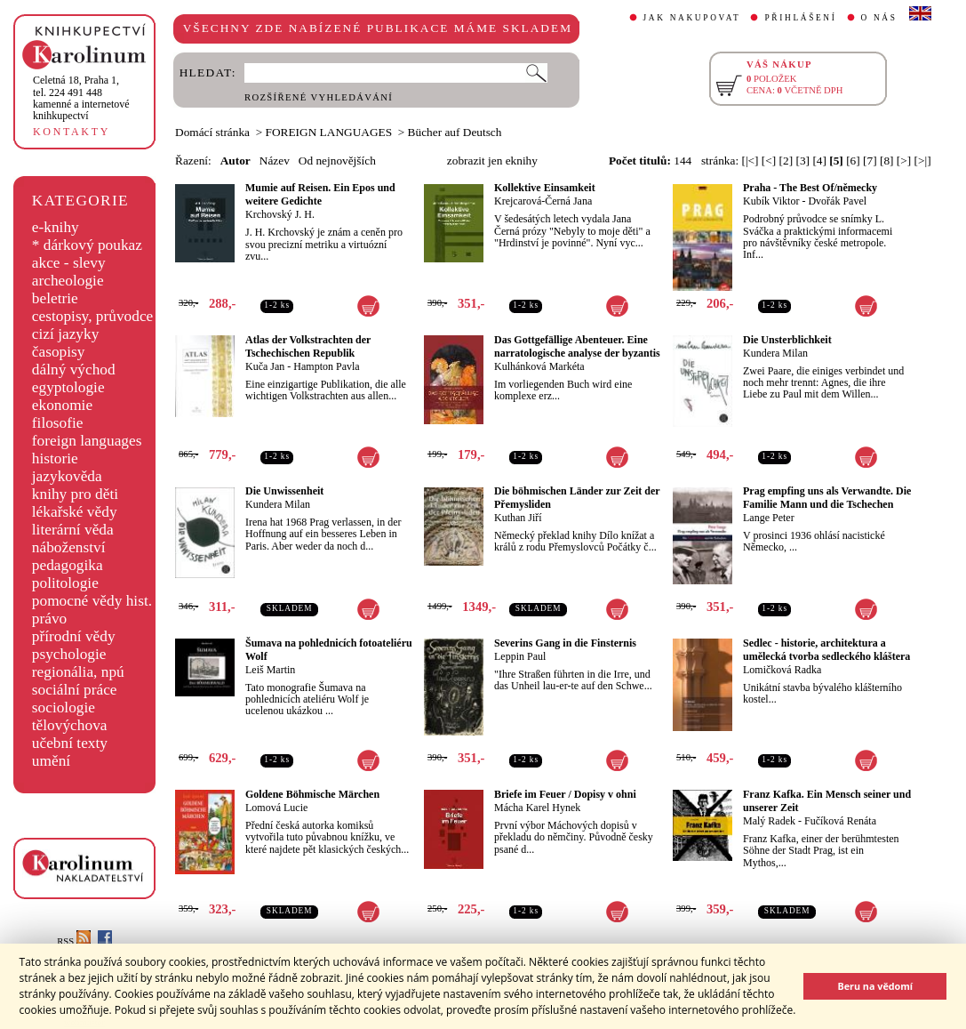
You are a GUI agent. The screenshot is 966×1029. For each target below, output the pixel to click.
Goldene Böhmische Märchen (312, 794)
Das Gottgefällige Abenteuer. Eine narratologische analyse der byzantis (577, 346)
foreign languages (87, 440)
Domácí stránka (212, 132)
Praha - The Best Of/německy (810, 187)
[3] (802, 160)
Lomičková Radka (782, 669)
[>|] (922, 160)
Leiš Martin (270, 669)
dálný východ (74, 369)
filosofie (58, 422)
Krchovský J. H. (280, 214)
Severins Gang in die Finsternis (565, 643)
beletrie (55, 298)
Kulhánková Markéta (539, 366)
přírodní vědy (74, 636)
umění (51, 760)
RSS (74, 941)
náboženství (69, 547)
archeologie (68, 280)
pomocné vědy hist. (92, 600)
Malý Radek (769, 821)
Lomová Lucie (276, 807)
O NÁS (879, 17)
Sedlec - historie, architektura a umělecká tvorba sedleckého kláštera (826, 650)
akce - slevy (69, 262)
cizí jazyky (66, 334)
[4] (819, 160)
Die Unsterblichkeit (787, 340)
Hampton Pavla (326, 366)
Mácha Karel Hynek (537, 807)
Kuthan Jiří (518, 517)
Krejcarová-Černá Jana (543, 201)
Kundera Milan (775, 353)
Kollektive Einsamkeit (544, 187)
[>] (904, 160)
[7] (870, 160)
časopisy (58, 351)
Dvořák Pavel (837, 201)
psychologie (69, 654)
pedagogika (67, 565)
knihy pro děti (75, 494)
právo (49, 618)
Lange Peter (768, 517)
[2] (786, 160)
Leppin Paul (520, 656)
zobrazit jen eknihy (492, 160)
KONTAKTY (71, 131)
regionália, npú (78, 671)
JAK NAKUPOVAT (692, 17)
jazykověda (67, 476)
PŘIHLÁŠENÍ (800, 17)
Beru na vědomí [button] (875, 986)
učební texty (70, 743)
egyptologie (68, 387)
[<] (769, 160)
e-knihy (55, 227)
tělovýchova (70, 725)
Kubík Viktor (771, 201)
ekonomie (62, 405)
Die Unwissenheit (284, 491)
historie (55, 458)
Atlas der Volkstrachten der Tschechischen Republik (308, 346)
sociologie (63, 707)
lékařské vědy (74, 511)
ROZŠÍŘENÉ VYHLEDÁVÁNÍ (318, 97)
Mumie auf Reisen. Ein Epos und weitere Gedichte (320, 194)
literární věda (73, 529)
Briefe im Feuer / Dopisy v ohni (565, 794)
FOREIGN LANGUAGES (329, 132)
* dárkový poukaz (87, 245)
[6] (853, 160)
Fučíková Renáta (840, 821)
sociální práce (74, 689)
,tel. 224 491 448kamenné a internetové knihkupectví (81, 98)
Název (274, 160)
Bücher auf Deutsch (455, 132)
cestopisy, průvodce (93, 316)
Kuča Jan (264, 366)
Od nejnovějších (337, 160)
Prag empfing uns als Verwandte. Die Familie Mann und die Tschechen (827, 497)
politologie (65, 583)
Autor (235, 160)
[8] (887, 160)
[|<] (749, 160)
